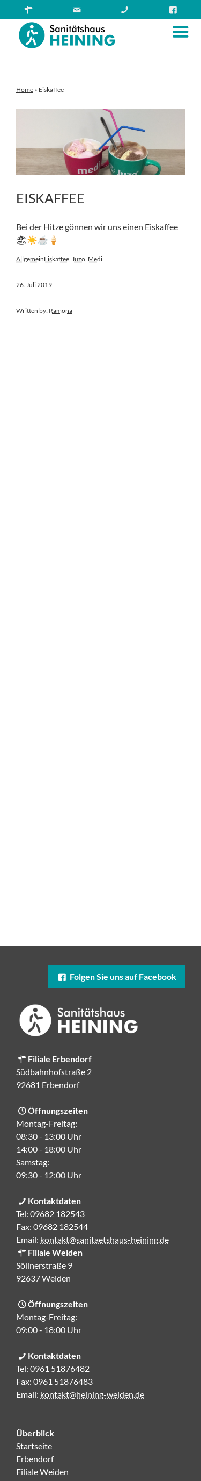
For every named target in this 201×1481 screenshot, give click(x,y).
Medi (95, 259)
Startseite (34, 1446)
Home (24, 89)
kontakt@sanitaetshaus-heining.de (104, 1239)
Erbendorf (35, 1459)
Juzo (78, 259)
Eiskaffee (50, 198)
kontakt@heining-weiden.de (92, 1394)
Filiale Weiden (42, 1471)
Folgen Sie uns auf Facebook (116, 976)
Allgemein (30, 259)
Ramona (60, 310)
